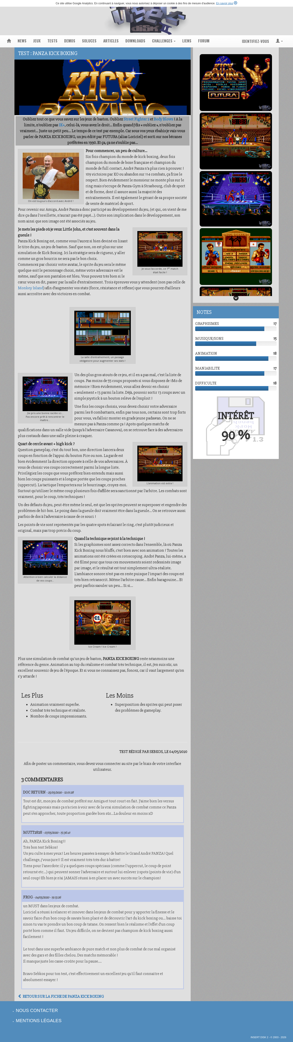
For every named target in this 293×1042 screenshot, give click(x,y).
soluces (89, 41)
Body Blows (163, 119)
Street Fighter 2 (136, 119)
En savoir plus (224, 3)
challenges (164, 41)
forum (203, 41)
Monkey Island (30, 287)
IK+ (62, 125)
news (22, 41)
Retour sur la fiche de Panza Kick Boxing (61, 996)
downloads (135, 41)
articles (111, 41)
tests (52, 41)
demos (69, 41)
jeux (37, 41)
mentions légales (38, 1020)
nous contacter (37, 1010)
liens (186, 41)
